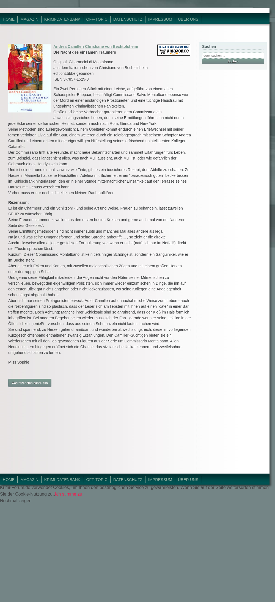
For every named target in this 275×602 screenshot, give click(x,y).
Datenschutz (127, 19)
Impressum (160, 19)
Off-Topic (96, 19)
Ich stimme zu (68, 494)
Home (9, 19)
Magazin (29, 19)
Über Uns (188, 19)
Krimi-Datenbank (62, 19)
